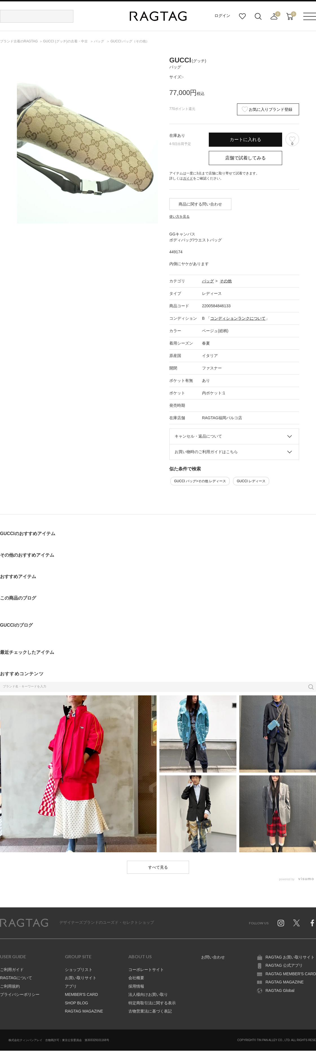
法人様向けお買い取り (148, 994)
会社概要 (136, 978)
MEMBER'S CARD (81, 994)
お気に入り (242, 16)
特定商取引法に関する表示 (152, 1003)
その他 (226, 281)
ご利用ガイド (12, 969)
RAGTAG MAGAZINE (84, 1011)
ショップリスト (79, 969)
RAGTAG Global (279, 990)
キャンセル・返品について (198, 436)
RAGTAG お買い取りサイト (290, 957)
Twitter (296, 923)
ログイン (222, 15)
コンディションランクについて (237, 318)
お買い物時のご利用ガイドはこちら (206, 451)
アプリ (71, 986)
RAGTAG (24, 923)
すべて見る (158, 867)
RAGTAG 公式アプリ (284, 965)
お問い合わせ (213, 957)
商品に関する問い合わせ (200, 204)
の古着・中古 (66, 41)
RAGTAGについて (16, 978)
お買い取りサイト (80, 978)
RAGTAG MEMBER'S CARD (290, 974)
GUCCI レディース (251, 481)
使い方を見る (179, 217)
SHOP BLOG (76, 1003)
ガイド (188, 178)
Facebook (312, 923)
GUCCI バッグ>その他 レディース (200, 481)
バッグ (208, 281)
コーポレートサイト (146, 969)
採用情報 (136, 986)
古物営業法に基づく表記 (150, 1011)
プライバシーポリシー (20, 994)
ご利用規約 (10, 986)
